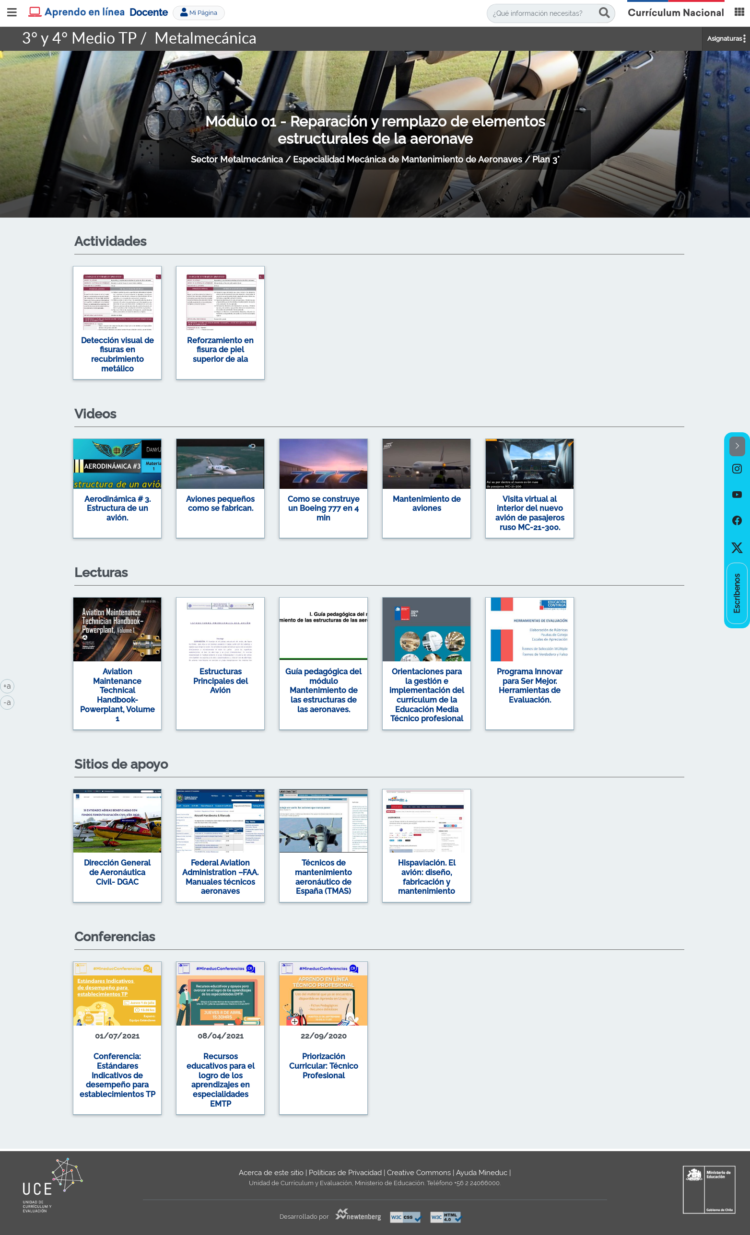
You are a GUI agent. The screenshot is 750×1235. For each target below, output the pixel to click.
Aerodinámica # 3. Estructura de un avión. (117, 508)
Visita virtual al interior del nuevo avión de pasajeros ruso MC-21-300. (529, 513)
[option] (375, 324)
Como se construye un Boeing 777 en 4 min (324, 508)
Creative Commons (419, 1172)
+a (8, 685)
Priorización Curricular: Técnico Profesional (323, 1066)
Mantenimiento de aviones (427, 504)
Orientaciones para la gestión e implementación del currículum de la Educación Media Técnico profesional (426, 695)
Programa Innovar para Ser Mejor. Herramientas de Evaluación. (529, 685)
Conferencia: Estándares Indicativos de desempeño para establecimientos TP (117, 1075)
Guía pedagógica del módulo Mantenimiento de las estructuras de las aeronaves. (323, 690)
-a (8, 701)
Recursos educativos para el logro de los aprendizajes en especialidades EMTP (221, 1080)
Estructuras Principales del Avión (220, 681)
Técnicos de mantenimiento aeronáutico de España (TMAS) (323, 877)
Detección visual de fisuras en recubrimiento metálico (117, 354)
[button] (737, 446)
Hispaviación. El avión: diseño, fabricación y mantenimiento (427, 877)
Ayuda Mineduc (481, 1172)
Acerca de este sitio (271, 1172)
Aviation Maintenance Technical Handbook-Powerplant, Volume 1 (117, 695)
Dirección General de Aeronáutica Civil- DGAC (117, 872)
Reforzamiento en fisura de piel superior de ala (220, 350)
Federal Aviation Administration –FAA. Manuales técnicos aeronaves (220, 877)
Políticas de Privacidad (345, 1172)
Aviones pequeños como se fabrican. (220, 504)
